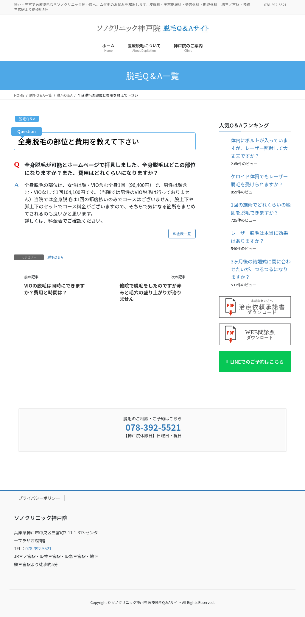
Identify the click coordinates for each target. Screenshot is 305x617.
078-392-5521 (153, 427)
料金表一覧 (182, 233)
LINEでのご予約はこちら (257, 361)
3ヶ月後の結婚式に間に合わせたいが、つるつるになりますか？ (261, 269)
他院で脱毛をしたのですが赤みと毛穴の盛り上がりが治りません (150, 292)
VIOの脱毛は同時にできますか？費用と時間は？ (54, 289)
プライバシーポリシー (39, 498)
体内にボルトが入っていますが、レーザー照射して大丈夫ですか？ (259, 148)
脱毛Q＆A (27, 118)
